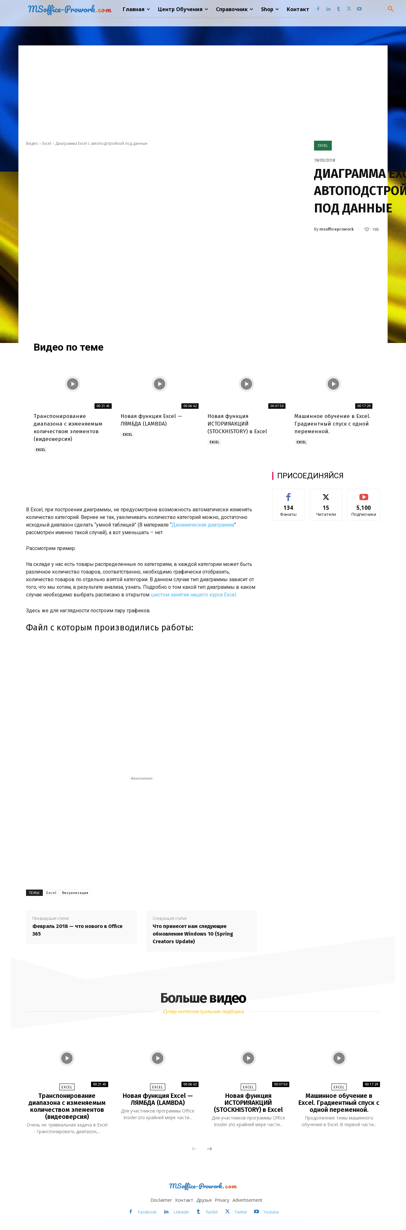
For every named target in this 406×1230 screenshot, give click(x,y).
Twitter (241, 1212)
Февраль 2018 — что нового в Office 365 (77, 930)
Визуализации (75, 893)
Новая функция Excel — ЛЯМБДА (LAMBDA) (158, 1099)
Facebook (147, 1212)
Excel (46, 143)
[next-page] (209, 1149)
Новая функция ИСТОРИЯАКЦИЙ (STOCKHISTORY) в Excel (237, 424)
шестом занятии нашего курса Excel (193, 595)
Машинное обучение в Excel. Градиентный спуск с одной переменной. (332, 424)
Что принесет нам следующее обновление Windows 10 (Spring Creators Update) (193, 933)
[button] (390, 9)
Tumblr (212, 1212)
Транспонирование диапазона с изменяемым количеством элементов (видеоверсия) (67, 1106)
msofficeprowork (336, 229)
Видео (32, 143)
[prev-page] (194, 1149)
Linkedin (181, 1212)
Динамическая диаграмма (203, 525)
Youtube (271, 1212)
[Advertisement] (203, 93)
